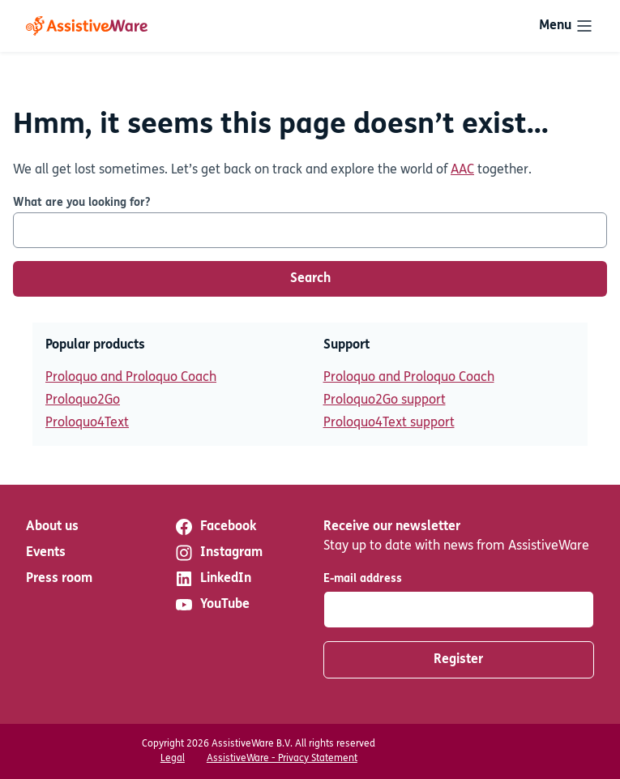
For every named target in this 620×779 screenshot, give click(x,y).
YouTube (212, 604)
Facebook (215, 527)
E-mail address (362, 579)
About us (52, 526)
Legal (172, 759)
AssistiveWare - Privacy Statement (282, 759)
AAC (462, 170)
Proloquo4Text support (389, 423)
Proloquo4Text (87, 423)
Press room (59, 578)
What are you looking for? (81, 203)
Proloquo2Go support (384, 400)
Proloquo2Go (82, 400)
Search (310, 278)
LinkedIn (212, 579)
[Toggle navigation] (566, 26)
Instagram (218, 553)
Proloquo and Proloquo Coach (130, 377)
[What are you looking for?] (310, 230)
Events (46, 552)
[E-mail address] (459, 609)
